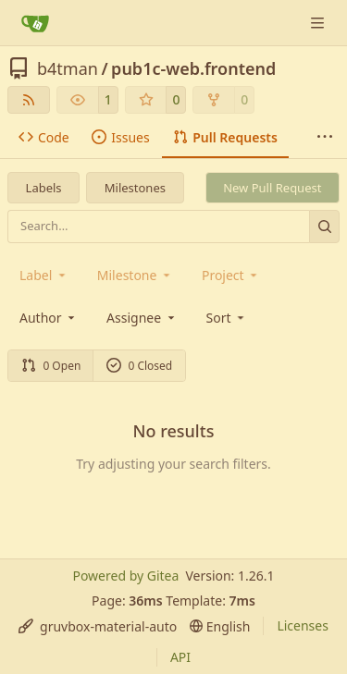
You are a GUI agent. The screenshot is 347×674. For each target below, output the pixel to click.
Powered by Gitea (125, 575)
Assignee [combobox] (142, 317)
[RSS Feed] (28, 100)
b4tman (67, 68)
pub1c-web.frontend (193, 68)
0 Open (51, 366)
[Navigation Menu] (319, 22)
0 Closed (139, 366)
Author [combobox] (48, 317)
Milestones (135, 187)
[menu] (227, 318)
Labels (44, 187)
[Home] (35, 23)
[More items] (325, 137)
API (180, 657)
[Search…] (324, 226)
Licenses (302, 625)
